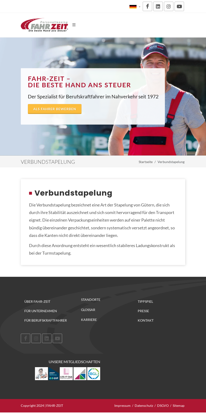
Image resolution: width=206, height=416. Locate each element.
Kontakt (146, 320)
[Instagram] (168, 6)
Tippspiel (145, 301)
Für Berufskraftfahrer (45, 320)
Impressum (122, 405)
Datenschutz (144, 405)
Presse (143, 311)
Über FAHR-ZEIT (37, 301)
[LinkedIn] (158, 6)
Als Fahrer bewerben (54, 109)
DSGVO (163, 405)
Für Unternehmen (40, 311)
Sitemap (179, 405)
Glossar (88, 310)
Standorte (90, 300)
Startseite (146, 162)
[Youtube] (179, 6)
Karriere (89, 320)
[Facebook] (147, 6)
